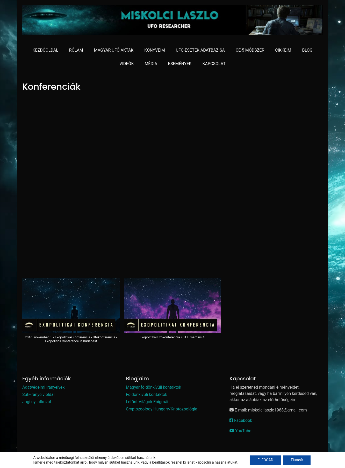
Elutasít (297, 460)
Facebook (240, 420)
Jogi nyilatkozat (36, 401)
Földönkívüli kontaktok (146, 394)
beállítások (161, 462)
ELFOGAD (265, 460)
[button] (71, 313)
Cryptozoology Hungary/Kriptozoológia (161, 409)
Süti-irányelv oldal (38, 394)
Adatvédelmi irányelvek (43, 387)
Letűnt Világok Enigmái (147, 401)
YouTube (240, 430)
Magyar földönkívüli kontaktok (153, 387)
